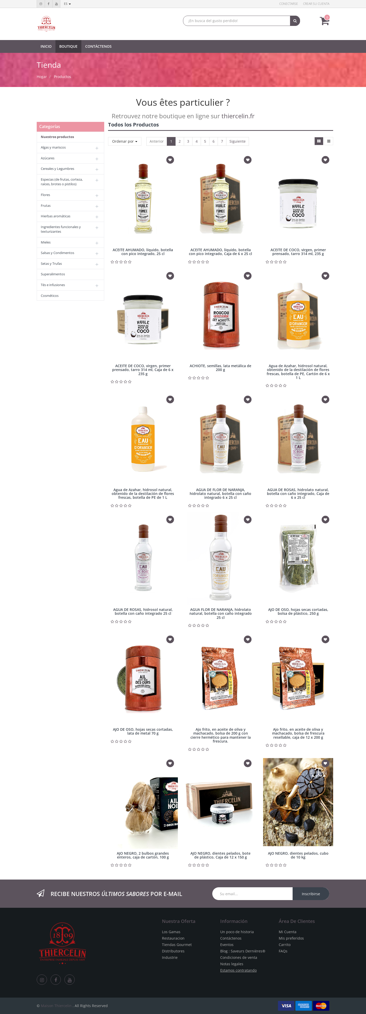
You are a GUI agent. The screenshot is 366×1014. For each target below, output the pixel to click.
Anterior (157, 141)
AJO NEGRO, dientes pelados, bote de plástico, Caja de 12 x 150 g (220, 855)
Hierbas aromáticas (55, 216)
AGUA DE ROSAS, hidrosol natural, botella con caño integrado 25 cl (143, 611)
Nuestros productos (57, 136)
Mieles (46, 242)
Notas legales (231, 963)
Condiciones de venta (238, 957)
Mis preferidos (291, 938)
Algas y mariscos (53, 147)
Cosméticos (50, 295)
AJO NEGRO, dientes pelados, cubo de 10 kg (298, 855)
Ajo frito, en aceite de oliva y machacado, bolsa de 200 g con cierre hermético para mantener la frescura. (220, 735)
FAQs (283, 951)
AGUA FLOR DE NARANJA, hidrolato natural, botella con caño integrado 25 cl (220, 613)
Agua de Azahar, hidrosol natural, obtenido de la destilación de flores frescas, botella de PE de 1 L (143, 493)
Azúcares (47, 158)
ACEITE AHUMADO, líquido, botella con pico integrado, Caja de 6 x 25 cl (220, 251)
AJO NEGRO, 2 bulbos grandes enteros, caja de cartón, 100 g (143, 855)
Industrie (170, 957)
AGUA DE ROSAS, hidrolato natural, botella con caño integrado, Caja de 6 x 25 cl (298, 493)
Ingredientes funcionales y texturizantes (61, 229)
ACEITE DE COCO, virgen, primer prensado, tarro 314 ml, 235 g (298, 251)
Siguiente (237, 141)
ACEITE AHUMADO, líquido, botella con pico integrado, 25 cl (143, 251)
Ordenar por (124, 141)
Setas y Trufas (51, 263)
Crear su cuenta (316, 4)
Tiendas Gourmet (177, 944)
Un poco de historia (237, 931)
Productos (62, 76)
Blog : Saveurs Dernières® (242, 951)
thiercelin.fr (238, 116)
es (67, 4)
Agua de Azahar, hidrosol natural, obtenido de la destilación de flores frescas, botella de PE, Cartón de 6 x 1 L (298, 371)
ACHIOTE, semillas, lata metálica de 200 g (220, 367)
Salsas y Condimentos (57, 252)
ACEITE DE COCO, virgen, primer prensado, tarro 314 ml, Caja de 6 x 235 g (143, 369)
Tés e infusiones (53, 284)
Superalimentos (53, 274)
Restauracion (173, 938)
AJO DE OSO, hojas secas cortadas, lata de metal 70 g (143, 731)
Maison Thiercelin (56, 1005)
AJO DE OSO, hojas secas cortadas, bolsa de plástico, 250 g (298, 611)
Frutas (46, 205)
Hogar (42, 76)
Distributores (173, 951)
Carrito (285, 944)
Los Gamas (171, 931)
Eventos (227, 944)
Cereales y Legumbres (57, 168)
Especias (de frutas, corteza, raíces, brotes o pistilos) (62, 182)
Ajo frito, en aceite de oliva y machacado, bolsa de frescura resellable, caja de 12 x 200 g (298, 733)
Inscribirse (311, 893)
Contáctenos (231, 938)
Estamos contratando (238, 970)
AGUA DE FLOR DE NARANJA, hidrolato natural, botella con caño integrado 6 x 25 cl (220, 493)
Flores (45, 194)
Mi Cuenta (287, 931)
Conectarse (288, 4)
